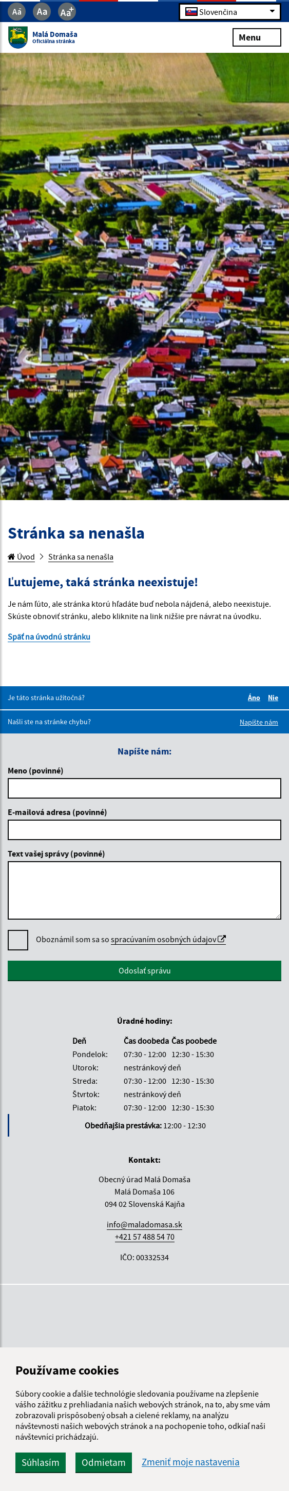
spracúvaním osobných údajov (168, 939)
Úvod (21, 556)
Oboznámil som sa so (131, 939)
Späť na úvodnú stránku (49, 636)
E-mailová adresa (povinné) (57, 812)
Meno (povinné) (36, 770)
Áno (255, 697)
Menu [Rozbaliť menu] (257, 37)
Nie (274, 697)
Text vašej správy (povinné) (56, 853)
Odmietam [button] (104, 1462)
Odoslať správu (145, 970)
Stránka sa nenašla (80, 556)
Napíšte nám (259, 722)
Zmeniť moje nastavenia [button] (191, 1462)
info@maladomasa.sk (144, 1224)
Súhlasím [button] (41, 1462)
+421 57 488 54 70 (145, 1236)
